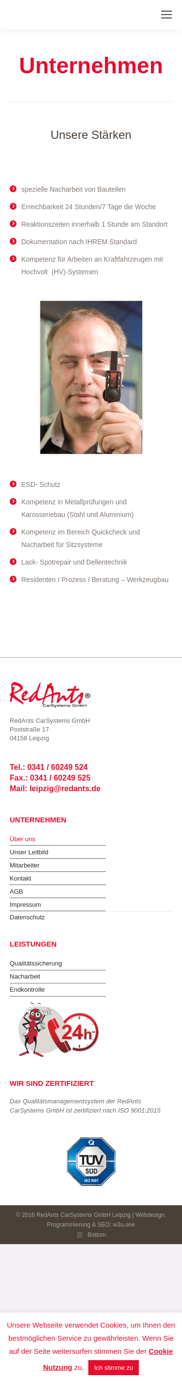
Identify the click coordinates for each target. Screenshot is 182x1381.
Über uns (22, 839)
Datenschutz (27, 917)
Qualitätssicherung (36, 963)
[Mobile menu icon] (166, 14)
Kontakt (20, 878)
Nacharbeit (25, 976)
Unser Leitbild (29, 852)
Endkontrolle (27, 989)
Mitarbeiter (24, 865)
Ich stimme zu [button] (113, 1367)
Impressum (25, 904)
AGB (16, 891)
